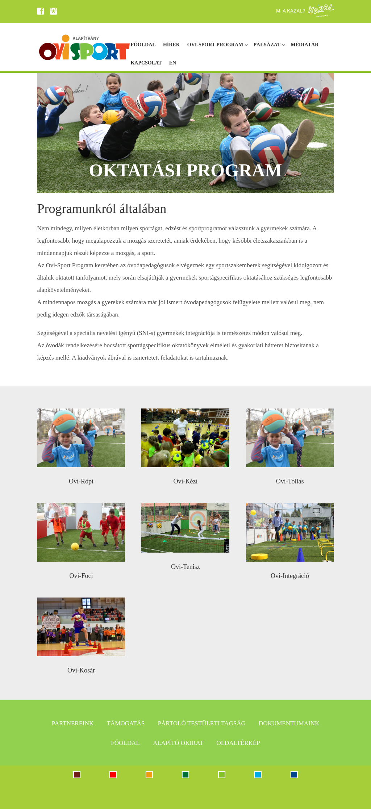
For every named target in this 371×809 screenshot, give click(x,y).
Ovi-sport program (215, 44)
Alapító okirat (178, 742)
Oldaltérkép (238, 742)
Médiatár (304, 44)
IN (54, 11)
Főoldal (142, 44)
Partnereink (72, 723)
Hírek (171, 44)
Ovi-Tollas (290, 481)
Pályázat (267, 44)
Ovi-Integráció (290, 575)
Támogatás (126, 723)
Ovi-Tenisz (185, 566)
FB (41, 11)
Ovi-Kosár (81, 670)
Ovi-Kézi (185, 481)
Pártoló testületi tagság (202, 723)
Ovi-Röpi (81, 481)
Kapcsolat (146, 63)
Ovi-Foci (81, 575)
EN (172, 63)
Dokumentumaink (289, 723)
